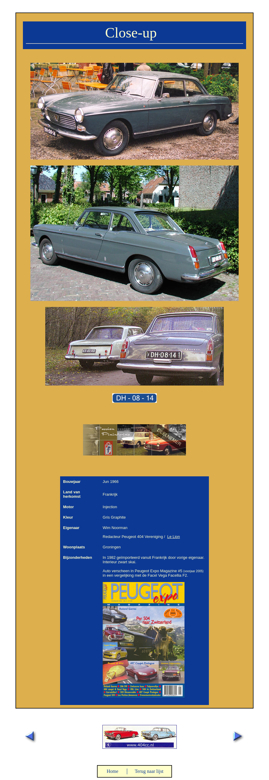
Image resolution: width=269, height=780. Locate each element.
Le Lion (173, 536)
